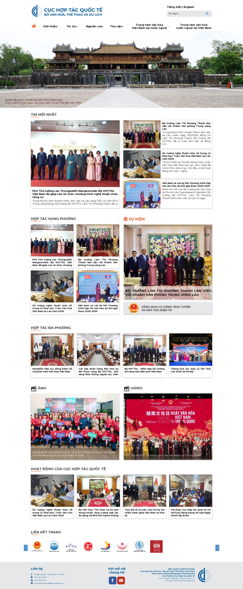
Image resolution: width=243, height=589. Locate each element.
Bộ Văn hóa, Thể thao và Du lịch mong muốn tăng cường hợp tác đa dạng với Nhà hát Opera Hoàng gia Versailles (99, 514)
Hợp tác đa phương (51, 328)
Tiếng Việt (174, 7)
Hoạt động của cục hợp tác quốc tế (68, 469)
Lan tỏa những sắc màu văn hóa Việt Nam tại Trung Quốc (163, 455)
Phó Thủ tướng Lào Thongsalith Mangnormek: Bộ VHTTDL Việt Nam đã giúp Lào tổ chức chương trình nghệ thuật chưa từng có (75, 194)
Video (136, 388)
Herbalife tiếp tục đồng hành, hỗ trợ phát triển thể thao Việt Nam (52, 370)
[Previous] (26, 548)
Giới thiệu (51, 26)
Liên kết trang (46, 532)
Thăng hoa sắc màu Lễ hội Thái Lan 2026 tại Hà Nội (191, 370)
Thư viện (117, 26)
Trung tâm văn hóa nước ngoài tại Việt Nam (193, 26)
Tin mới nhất (44, 114)
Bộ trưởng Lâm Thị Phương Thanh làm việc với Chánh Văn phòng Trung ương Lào (186, 126)
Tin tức (72, 26)
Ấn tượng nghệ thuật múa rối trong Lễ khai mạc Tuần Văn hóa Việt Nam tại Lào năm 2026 (186, 156)
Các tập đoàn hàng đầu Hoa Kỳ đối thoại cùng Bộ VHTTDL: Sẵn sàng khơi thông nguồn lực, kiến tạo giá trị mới (99, 373)
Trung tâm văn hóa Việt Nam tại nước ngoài (150, 26)
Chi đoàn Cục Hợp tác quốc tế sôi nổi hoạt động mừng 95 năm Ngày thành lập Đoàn (191, 512)
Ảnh (42, 388)
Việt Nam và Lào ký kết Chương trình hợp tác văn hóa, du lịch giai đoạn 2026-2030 (186, 184)
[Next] (217, 548)
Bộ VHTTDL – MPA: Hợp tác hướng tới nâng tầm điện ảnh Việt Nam (145, 370)
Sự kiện (137, 219)
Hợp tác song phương (53, 219)
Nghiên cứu (94, 26)
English (189, 7)
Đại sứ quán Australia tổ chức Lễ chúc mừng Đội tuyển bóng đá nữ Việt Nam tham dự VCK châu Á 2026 (73, 454)
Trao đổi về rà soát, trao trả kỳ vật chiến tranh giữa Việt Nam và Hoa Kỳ (145, 512)
